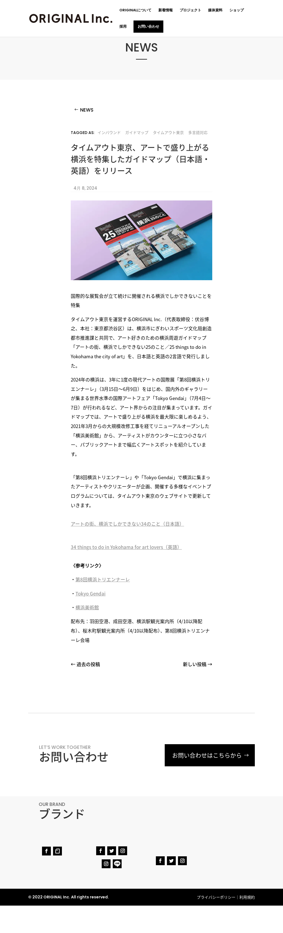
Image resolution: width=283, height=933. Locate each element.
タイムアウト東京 (168, 132)
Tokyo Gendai (90, 593)
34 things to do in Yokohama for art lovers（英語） (126, 547)
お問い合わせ (148, 26)
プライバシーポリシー (216, 897)
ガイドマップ (136, 132)
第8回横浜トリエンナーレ (102, 579)
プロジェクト (190, 10)
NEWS (86, 110)
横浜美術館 (87, 607)
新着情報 (165, 10)
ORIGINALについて (135, 10)
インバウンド (109, 132)
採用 (123, 27)
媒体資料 (215, 10)
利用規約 (247, 897)
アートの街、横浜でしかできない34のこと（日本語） (127, 523)
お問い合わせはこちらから (207, 755)
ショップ (236, 10)
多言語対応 (198, 132)
